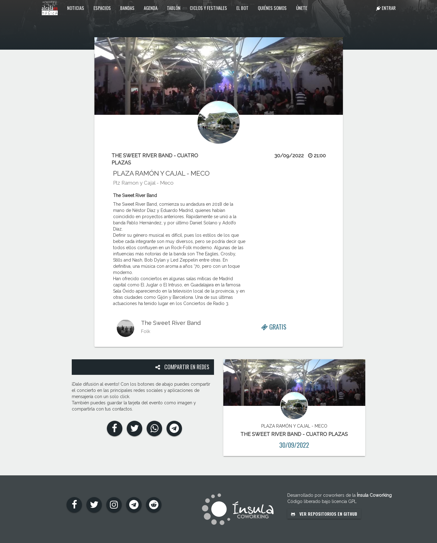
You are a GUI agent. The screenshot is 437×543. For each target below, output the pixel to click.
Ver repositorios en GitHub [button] (324, 513)
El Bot (242, 7)
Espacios (102, 7)
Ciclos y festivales (208, 7)
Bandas (127, 7)
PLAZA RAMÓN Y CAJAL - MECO (161, 173)
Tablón (173, 7)
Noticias (75, 7)
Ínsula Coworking (374, 495)
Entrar (386, 7)
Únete (301, 7)
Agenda (150, 7)
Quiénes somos (272, 7)
